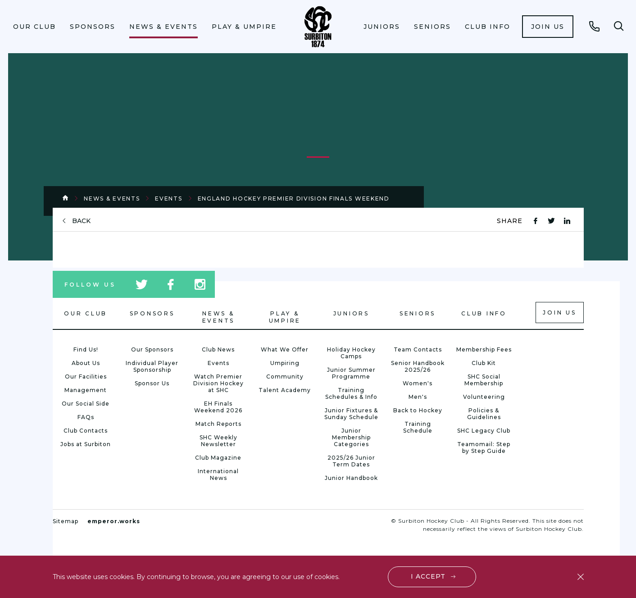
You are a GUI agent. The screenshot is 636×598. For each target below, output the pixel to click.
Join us (547, 27)
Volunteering (484, 396)
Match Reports (218, 423)
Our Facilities (86, 376)
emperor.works (113, 521)
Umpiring (285, 363)
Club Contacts (86, 430)
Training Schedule (417, 427)
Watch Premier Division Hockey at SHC (218, 383)
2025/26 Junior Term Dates (351, 461)
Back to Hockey (417, 410)
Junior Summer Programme (351, 373)
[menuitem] (34, 26)
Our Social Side (85, 403)
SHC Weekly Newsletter (218, 440)
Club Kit (484, 363)
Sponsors (92, 27)
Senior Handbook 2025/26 (418, 366)
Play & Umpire (244, 27)
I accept (428, 576)
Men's (418, 396)
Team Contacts (418, 349)
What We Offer (285, 349)
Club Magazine (218, 457)
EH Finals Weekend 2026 (218, 407)
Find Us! (85, 349)
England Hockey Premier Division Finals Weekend (294, 198)
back (81, 221)
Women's (417, 383)
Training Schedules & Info (351, 393)
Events (168, 198)
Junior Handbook (351, 478)
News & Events (163, 27)
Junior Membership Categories (351, 437)
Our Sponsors (152, 349)
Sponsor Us (152, 383)
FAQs (85, 417)
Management (85, 390)
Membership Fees (484, 349)
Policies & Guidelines (484, 413)
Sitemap (65, 521)
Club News (218, 349)
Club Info (487, 27)
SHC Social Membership (483, 380)
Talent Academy (285, 390)
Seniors (432, 27)
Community (285, 376)
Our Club (34, 27)
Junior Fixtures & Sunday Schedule (351, 413)
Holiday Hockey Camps (351, 353)
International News (218, 474)
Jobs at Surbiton (85, 444)
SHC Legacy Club (483, 430)
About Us (86, 363)
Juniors (381, 27)
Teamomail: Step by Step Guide (483, 447)
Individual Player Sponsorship (152, 366)
